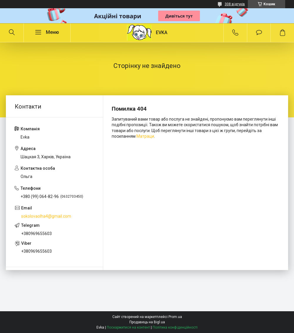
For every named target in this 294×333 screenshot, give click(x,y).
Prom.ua (175, 317)
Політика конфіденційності (175, 327)
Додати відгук (258, 32)
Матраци (145, 136)
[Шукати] (12, 32)
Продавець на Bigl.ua (147, 322)
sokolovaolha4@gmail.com (46, 216)
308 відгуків (235, 4)
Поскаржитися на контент (128, 327)
